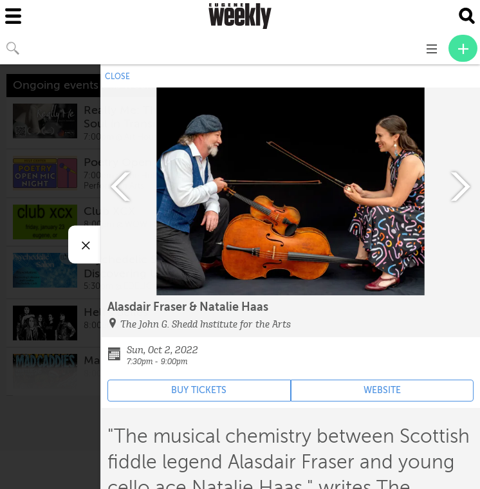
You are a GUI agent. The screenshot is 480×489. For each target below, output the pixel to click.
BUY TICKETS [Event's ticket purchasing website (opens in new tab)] (198, 390)
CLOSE (117, 76)
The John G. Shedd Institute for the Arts (205, 324)
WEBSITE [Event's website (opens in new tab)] (382, 390)
